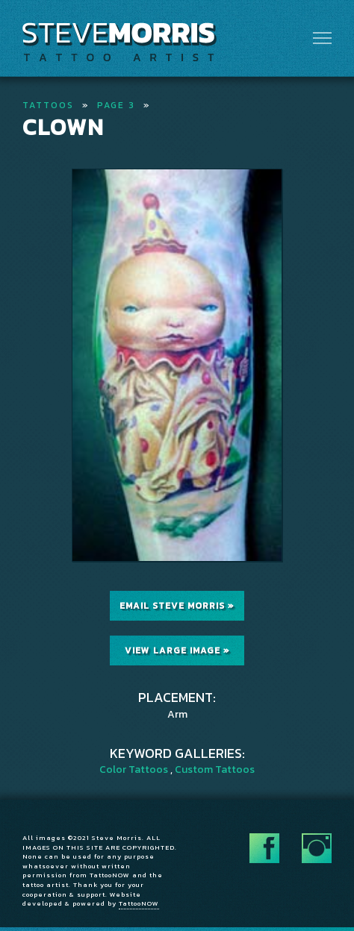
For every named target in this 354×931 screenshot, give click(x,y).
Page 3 (116, 105)
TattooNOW (139, 903)
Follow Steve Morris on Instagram (317, 848)
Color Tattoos (133, 769)
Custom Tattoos (215, 769)
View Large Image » (177, 650)
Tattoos (48, 105)
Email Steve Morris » (177, 605)
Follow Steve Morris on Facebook (264, 848)
